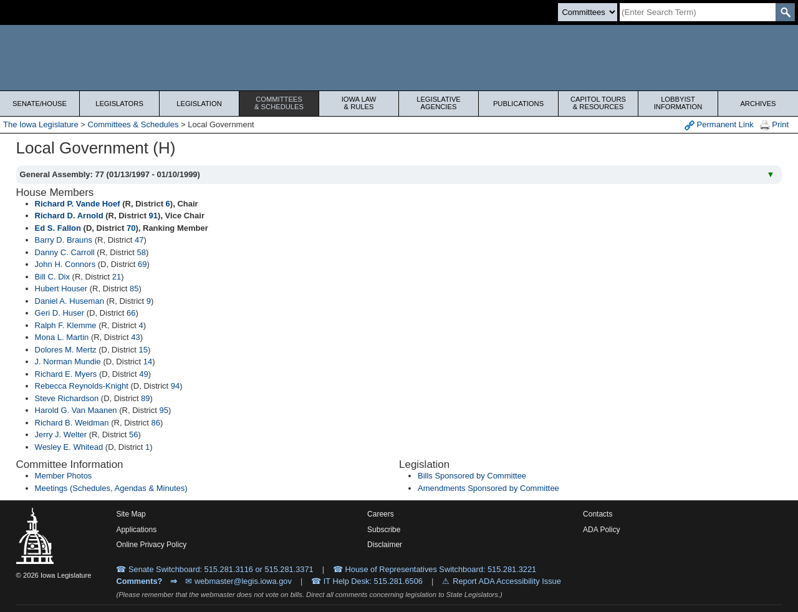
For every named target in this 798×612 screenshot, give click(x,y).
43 (135, 337)
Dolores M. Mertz (66, 349)
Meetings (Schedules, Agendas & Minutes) (111, 488)
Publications (518, 103)
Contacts (597, 514)
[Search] (698, 12)
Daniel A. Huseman (69, 301)
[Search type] (587, 12)
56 (133, 434)
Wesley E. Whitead (69, 447)
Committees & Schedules (133, 124)
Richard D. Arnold (69, 215)
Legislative (438, 102)
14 (147, 361)
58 (141, 252)
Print (774, 125)
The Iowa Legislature (41, 124)
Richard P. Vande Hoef (77, 203)
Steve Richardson (67, 398)
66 (131, 313)
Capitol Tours (598, 102)
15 (142, 349)
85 (134, 288)
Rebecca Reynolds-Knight (81, 386)
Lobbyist (678, 102)
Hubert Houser (61, 288)
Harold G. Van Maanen (76, 410)
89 (145, 398)
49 (143, 374)
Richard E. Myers (66, 374)
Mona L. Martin (62, 337)
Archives (758, 103)
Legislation (199, 103)
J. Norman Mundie (68, 361)
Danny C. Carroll (65, 252)
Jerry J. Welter (61, 434)
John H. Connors (65, 264)
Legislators (119, 103)
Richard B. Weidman (72, 422)
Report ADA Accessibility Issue (507, 581)
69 (142, 264)
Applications (136, 529)
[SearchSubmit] (785, 12)
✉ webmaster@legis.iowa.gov (238, 581)
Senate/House (39, 103)
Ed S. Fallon (58, 228)
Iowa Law (358, 102)
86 (155, 422)
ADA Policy (601, 529)
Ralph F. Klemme (66, 325)
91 (153, 215)
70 (131, 228)
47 (139, 240)
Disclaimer (384, 544)
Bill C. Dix (52, 276)
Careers (380, 514)
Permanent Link (719, 125)
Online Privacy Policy (151, 544)
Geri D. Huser (59, 313)
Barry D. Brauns (63, 240)
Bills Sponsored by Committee (472, 475)
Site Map (130, 514)
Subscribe (383, 529)
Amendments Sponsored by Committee (488, 488)
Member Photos (63, 475)
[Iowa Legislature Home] (399, 57)
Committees (279, 102)
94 (175, 386)
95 (163, 410)
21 (116, 276)
